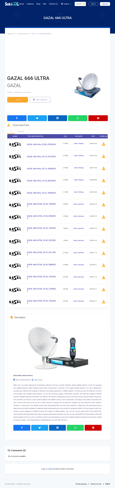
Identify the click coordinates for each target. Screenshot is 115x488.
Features (30, 4)
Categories (10, 34)
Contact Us (53, 4)
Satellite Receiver (23, 34)
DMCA (107, 484)
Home (21, 4)
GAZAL (33, 34)
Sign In (93, 4)
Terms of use (96, 484)
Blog (38, 4)
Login (43, 469)
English (66, 4)
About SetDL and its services (23, 375)
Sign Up (105, 4)
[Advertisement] (57, 54)
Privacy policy (81, 484)
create (50, 469)
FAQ (44, 4)
